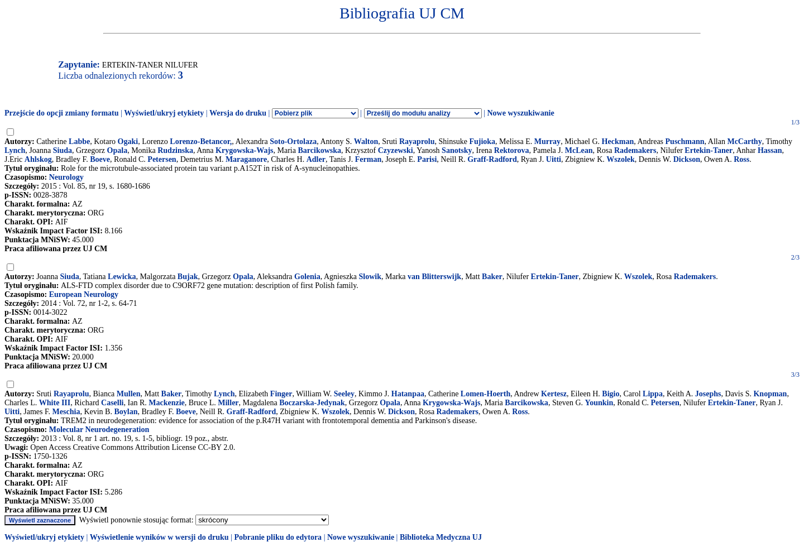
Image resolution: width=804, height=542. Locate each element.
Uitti (553, 159)
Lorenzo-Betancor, (201, 141)
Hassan (770, 150)
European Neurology (83, 294)
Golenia (307, 276)
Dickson (686, 159)
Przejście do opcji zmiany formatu (61, 113)
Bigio (610, 394)
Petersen (161, 159)
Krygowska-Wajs (244, 150)
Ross (741, 159)
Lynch (14, 150)
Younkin (599, 403)
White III (54, 403)
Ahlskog (38, 159)
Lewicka (122, 276)
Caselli (112, 403)
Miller (228, 403)
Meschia (66, 411)
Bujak (188, 276)
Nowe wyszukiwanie (520, 113)
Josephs (708, 394)
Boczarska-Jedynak (311, 403)
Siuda (62, 150)
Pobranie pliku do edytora (278, 537)
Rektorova (511, 150)
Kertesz (554, 394)
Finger (281, 394)
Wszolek (620, 159)
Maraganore (246, 159)
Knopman (770, 394)
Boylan (125, 411)
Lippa (653, 394)
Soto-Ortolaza (293, 141)
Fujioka (482, 141)
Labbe (79, 141)
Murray (547, 141)
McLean (579, 150)
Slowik (370, 276)
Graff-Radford (492, 159)
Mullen (129, 394)
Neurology (66, 177)
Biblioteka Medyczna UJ (441, 537)
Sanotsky (457, 150)
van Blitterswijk (434, 276)
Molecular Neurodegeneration (99, 429)
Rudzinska (175, 150)
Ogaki (128, 141)
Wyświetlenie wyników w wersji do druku (159, 537)
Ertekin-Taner (709, 150)
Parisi (427, 159)
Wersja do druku (237, 113)
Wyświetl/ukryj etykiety (164, 113)
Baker (492, 276)
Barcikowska (319, 150)
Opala (117, 150)
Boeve (100, 159)
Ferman (368, 159)
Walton (366, 141)
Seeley (344, 394)
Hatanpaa (407, 394)
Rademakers (635, 150)
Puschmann (685, 141)
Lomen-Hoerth (485, 394)
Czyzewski (395, 150)
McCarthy (744, 141)
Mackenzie (167, 403)
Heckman (618, 141)
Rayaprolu (417, 141)
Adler (316, 159)
